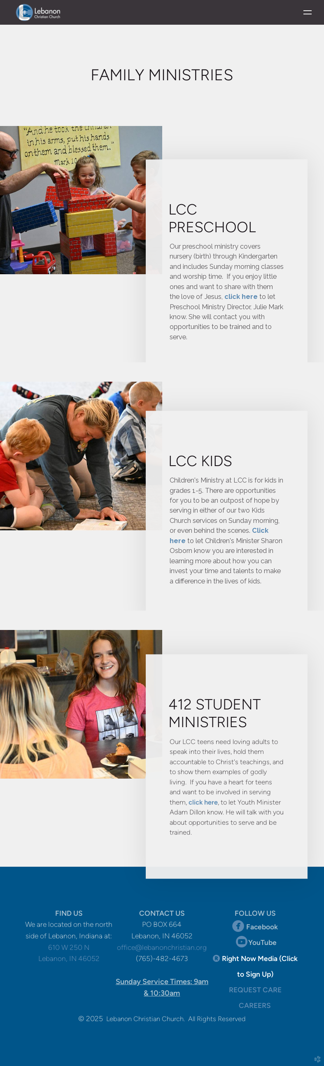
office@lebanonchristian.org (162, 947)
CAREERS (255, 1005)
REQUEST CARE (255, 990)
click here (241, 296)
